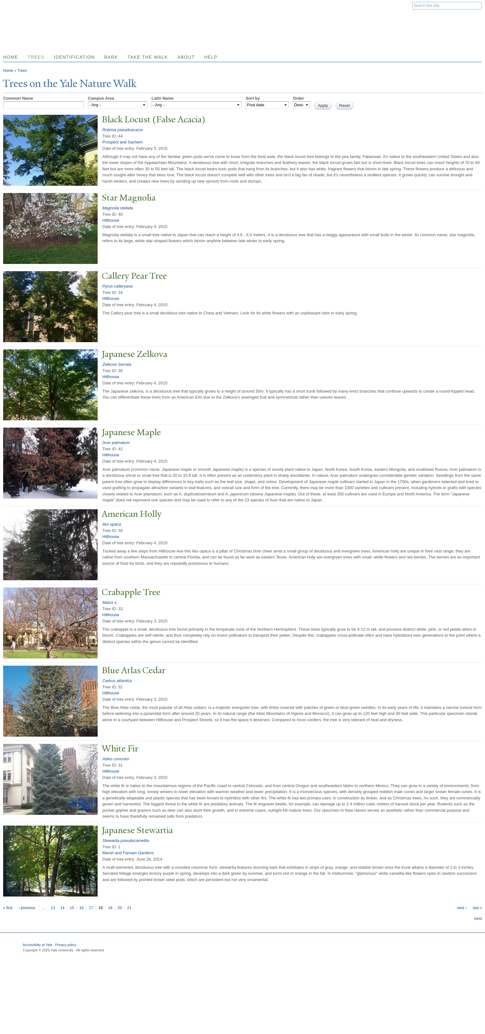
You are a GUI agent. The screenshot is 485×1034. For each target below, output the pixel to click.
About (186, 57)
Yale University (20, 5)
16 (81, 908)
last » (477, 908)
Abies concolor (115, 759)
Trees (36, 57)
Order (298, 98)
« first (7, 908)
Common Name (18, 98)
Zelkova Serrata (116, 364)
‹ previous (27, 908)
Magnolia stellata (117, 208)
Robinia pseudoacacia (122, 129)
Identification (74, 57)
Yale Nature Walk (71, 18)
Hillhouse (110, 220)
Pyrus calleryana (117, 286)
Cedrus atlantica (117, 680)
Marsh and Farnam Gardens (128, 852)
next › (461, 908)
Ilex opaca (111, 524)
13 (53, 908)
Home (8, 70)
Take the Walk (148, 57)
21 (129, 908)
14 (62, 908)
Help (210, 57)
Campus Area (101, 98)
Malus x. (109, 602)
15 (72, 908)
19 (110, 908)
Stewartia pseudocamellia (125, 840)
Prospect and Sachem (122, 142)
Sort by (253, 98)
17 (91, 908)
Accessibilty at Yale (37, 945)
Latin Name (162, 98)
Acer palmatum (116, 442)
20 (120, 908)
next (478, 918)
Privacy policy (65, 945)
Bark (111, 57)
